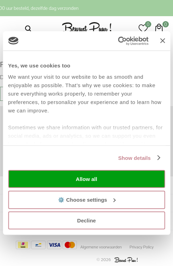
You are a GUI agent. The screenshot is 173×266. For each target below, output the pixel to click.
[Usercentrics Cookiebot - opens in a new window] (118, 40)
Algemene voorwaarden (101, 247)
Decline (86, 220)
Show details (134, 158)
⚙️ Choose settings (86, 199)
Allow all (86, 179)
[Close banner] (162, 40)
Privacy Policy (141, 247)
